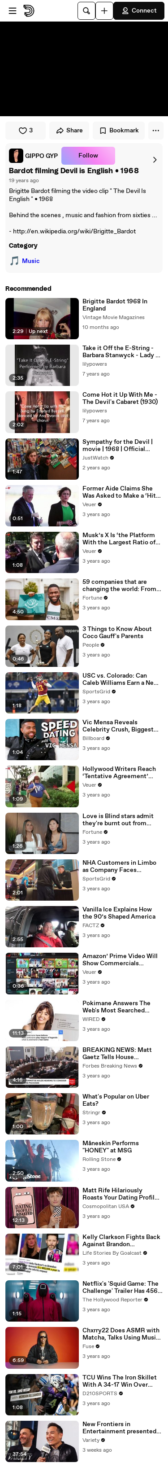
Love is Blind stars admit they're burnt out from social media (118, 820)
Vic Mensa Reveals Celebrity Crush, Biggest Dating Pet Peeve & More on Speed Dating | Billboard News (121, 726)
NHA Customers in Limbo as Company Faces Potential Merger (119, 866)
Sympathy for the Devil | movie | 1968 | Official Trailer (117, 445)
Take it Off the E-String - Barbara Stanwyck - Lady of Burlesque (121, 352)
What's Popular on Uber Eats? (115, 1100)
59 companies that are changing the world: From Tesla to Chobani (119, 585)
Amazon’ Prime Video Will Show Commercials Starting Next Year (120, 960)
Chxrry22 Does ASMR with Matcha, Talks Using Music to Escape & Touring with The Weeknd (120, 1334)
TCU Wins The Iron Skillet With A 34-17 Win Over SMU (119, 1381)
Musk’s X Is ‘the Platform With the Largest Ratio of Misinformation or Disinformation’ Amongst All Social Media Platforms (120, 539)
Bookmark (119, 130)
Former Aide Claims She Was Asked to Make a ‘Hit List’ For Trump (119, 492)
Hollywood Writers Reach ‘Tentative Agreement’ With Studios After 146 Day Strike (121, 773)
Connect (139, 10)
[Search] (86, 11)
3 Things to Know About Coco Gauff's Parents (117, 633)
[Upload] (104, 11)
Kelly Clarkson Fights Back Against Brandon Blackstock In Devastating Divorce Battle (121, 1241)
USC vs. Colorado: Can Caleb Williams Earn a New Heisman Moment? (120, 679)
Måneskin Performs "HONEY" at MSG (110, 1147)
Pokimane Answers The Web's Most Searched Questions (116, 1007)
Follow (88, 156)
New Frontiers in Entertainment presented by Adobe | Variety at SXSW (122, 1428)
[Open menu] (12, 11)
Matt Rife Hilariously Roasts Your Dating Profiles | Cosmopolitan (121, 1194)
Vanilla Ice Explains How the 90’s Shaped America (118, 913)
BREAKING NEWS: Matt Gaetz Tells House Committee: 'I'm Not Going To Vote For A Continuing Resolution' (121, 1054)
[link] (33, 156)
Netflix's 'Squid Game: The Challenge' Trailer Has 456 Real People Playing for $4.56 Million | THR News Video (120, 1287)
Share (69, 130)
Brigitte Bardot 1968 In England (114, 305)
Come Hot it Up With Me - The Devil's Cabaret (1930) (120, 398)
